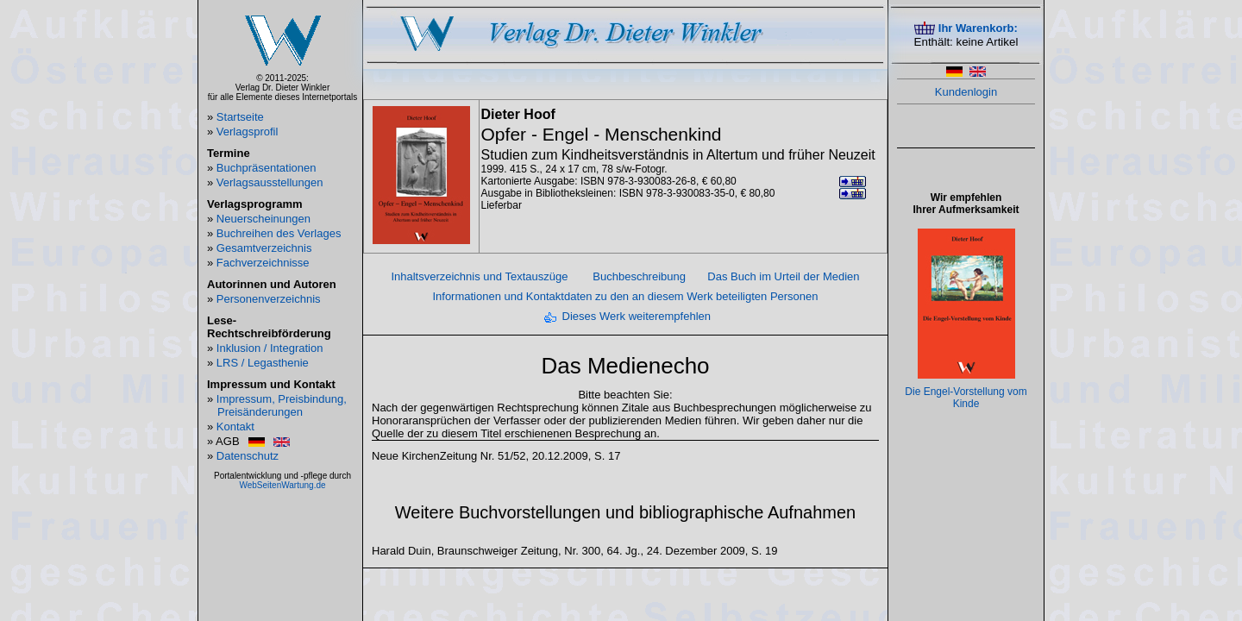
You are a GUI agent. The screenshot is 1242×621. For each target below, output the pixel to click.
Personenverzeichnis (268, 298)
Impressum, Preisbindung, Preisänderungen (281, 405)
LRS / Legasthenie (262, 362)
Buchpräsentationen (266, 167)
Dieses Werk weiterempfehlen (636, 316)
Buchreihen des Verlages (279, 233)
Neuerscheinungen (263, 218)
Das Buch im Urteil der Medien (783, 276)
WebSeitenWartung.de (282, 485)
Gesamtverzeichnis (264, 248)
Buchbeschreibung (639, 276)
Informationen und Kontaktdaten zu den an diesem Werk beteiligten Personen (625, 296)
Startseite (240, 116)
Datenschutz (247, 455)
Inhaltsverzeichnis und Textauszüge (479, 276)
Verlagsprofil (247, 131)
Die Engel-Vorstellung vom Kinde (965, 398)
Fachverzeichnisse (263, 262)
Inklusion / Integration (269, 348)
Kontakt (235, 426)
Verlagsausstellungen (269, 182)
